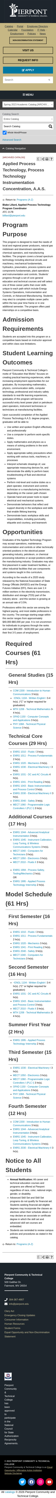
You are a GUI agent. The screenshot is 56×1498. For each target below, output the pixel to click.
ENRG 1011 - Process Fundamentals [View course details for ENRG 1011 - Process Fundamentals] (32, 755)
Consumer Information (16, 1319)
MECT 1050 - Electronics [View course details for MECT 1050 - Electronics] (26, 858)
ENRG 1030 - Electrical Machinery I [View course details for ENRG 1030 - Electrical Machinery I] (32, 767)
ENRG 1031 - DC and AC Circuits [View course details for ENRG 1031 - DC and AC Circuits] (31, 774)
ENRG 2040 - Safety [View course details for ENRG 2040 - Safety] (24, 801)
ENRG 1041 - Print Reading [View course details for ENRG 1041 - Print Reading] (27, 782)
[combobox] (28, 104)
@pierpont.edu (17, 215)
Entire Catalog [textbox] (11, 119)
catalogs (10, 1492)
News (43, 33)
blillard (6, 215)
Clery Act (9, 1311)
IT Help (41, 30)
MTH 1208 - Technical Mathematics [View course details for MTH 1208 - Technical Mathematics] (31, 709)
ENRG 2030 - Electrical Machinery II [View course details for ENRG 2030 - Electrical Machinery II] (32, 793)
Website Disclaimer (13, 1473)
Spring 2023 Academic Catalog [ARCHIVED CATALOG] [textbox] (28, 104)
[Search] (49, 80)
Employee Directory (37, 26)
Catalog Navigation (16, 148)
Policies (31, 33)
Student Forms (12, 1328)
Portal (20, 26)
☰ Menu (28, 94)
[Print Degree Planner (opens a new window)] (38, 159)
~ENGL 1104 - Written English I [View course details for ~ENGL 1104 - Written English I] (29, 698)
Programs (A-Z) (25, 199)
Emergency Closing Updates (19, 1315)
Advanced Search (11, 140)
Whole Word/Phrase (17, 132)
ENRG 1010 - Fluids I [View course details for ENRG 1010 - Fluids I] (24, 751)
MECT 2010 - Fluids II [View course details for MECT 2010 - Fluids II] (24, 862)
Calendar (13, 30)
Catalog (9, 26)
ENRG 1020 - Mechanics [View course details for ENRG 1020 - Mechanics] (26, 763)
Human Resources (14, 1323)
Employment (17, 33)
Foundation (27, 30)
